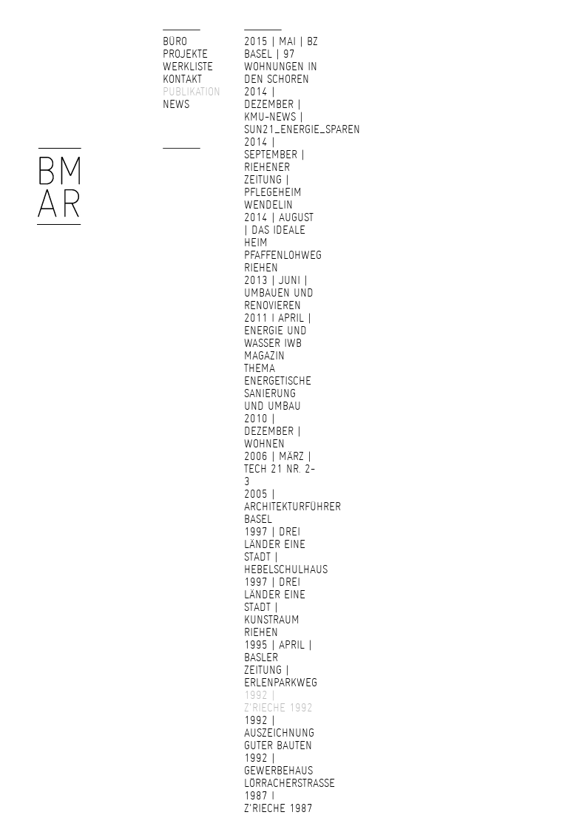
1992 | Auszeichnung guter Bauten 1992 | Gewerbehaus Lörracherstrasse (289, 752)
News (176, 104)
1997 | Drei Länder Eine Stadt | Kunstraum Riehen (274, 607)
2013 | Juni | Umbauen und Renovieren (279, 293)
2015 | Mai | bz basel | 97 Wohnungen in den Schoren (281, 60)
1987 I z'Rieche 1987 (278, 802)
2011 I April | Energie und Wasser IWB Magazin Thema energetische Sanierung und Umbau (277, 362)
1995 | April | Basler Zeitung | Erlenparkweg (280, 663)
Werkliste (188, 66)
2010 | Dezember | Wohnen (272, 431)
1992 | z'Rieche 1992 (278, 701)
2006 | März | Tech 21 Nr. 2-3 (279, 469)
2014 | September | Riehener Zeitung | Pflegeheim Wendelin (274, 173)
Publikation (191, 91)
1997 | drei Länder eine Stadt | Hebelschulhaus (286, 550)
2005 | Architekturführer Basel (292, 506)
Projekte (185, 54)
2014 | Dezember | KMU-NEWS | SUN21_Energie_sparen (302, 110)
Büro (175, 41)
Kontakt (182, 79)
